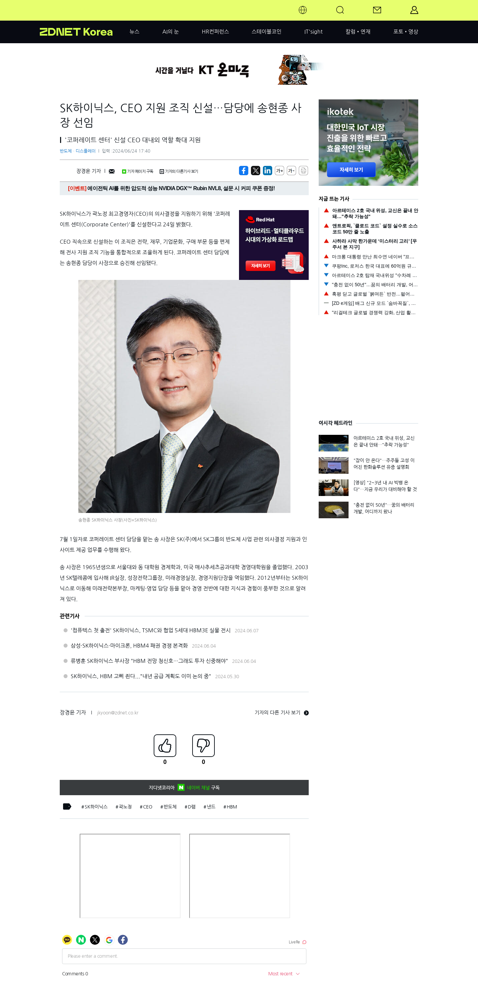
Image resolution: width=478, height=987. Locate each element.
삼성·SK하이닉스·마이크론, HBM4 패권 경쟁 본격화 (129, 645)
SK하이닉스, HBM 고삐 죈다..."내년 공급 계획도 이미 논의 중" (141, 676)
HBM (232, 806)
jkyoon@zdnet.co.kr (117, 712)
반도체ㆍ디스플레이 (78, 151)
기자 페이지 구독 (137, 172)
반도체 (170, 806)
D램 (192, 806)
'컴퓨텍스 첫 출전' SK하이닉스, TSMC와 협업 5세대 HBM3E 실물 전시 (151, 630)
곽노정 (125, 806)
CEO (147, 806)
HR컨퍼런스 (215, 31)
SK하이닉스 (96, 806)
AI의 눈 (170, 31)
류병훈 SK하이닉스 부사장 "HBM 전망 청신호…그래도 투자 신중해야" (149, 661)
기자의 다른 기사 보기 (282, 712)
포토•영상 (405, 31)
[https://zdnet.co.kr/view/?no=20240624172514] (243, 170)
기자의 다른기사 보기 (179, 172)
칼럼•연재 (358, 31)
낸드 (211, 806)
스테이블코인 (266, 31)
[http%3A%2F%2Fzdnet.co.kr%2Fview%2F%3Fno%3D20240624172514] (267, 170)
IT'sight (313, 31)
